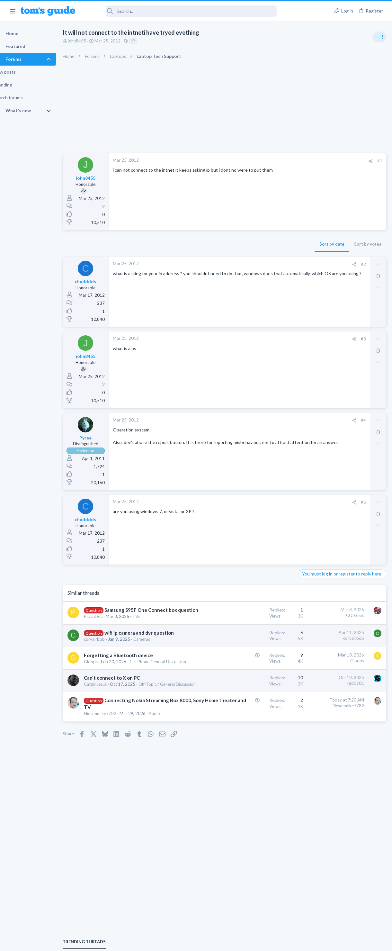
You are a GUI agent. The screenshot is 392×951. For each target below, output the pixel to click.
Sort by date (228, 244)
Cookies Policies (172, 942)
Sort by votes (264, 244)
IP (144, 40)
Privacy (212, 942)
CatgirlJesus (106, 716)
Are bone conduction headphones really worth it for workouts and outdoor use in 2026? (341, 369)
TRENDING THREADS (310, 349)
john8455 (88, 40)
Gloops (102, 687)
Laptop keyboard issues (334, 444)
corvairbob (105, 652)
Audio (114, 763)
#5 (260, 502)
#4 (260, 420)
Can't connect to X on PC (123, 709)
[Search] (180, 11)
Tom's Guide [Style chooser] (340, 915)
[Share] (267, 161)
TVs (147, 623)
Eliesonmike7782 (111, 758)
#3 (260, 338)
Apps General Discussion (324, 567)
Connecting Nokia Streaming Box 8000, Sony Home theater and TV (125, 745)
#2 (260, 264)
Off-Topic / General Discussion (123, 722)
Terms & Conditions (257, 942)
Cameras (103, 658)
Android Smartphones (321, 499)
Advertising (126, 942)
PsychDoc (104, 623)
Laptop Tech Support (321, 461)
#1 (276, 160)
